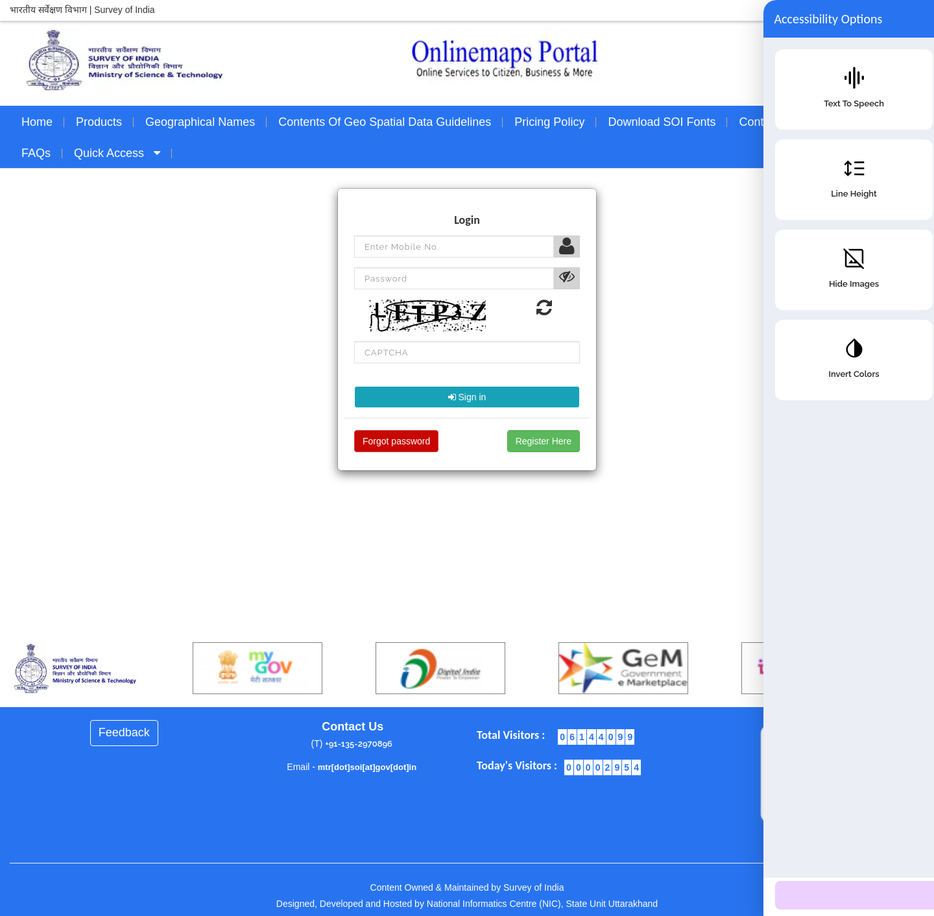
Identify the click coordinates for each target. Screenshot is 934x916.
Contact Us (767, 121)
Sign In (827, 153)
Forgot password (396, 441)
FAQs (36, 153)
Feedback (124, 732)
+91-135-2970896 (358, 744)
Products (99, 121)
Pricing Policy (549, 121)
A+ (882, 10)
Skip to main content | (827, 10)
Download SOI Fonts (661, 121)
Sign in (467, 397)
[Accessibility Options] (898, 877)
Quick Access (117, 153)
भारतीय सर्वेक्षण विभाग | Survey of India (82, 10)
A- (916, 10)
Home (37, 121)
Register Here (543, 441)
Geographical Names (200, 121)
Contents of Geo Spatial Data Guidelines (384, 121)
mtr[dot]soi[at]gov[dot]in (367, 767)
